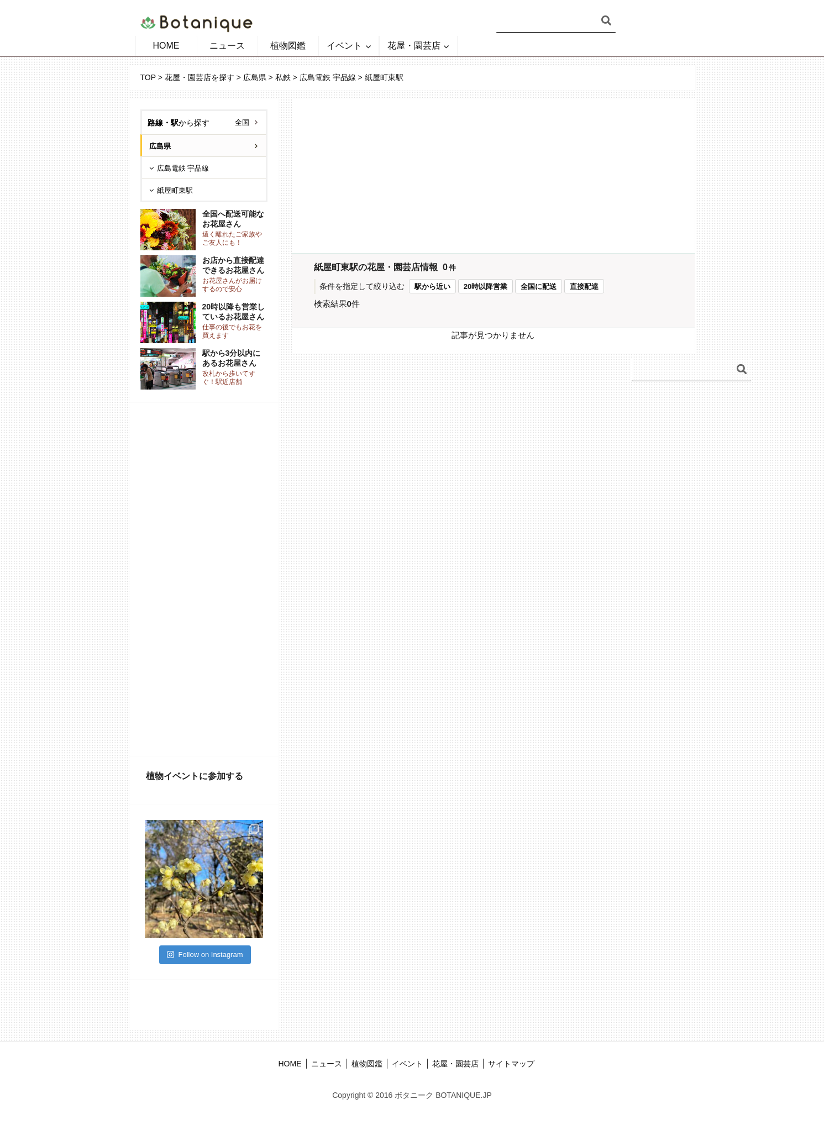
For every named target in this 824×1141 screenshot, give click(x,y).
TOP (148, 77)
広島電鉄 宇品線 (328, 77)
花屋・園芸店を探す (199, 77)
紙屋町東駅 (175, 190)
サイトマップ (511, 1063)
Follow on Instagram (205, 954)
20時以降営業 (485, 286)
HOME (166, 45)
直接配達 (584, 286)
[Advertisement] (203, 579)
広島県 (254, 77)
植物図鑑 (288, 45)
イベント (344, 45)
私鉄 (283, 77)
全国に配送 (539, 286)
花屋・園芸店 (413, 45)
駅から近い (432, 286)
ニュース (227, 45)
